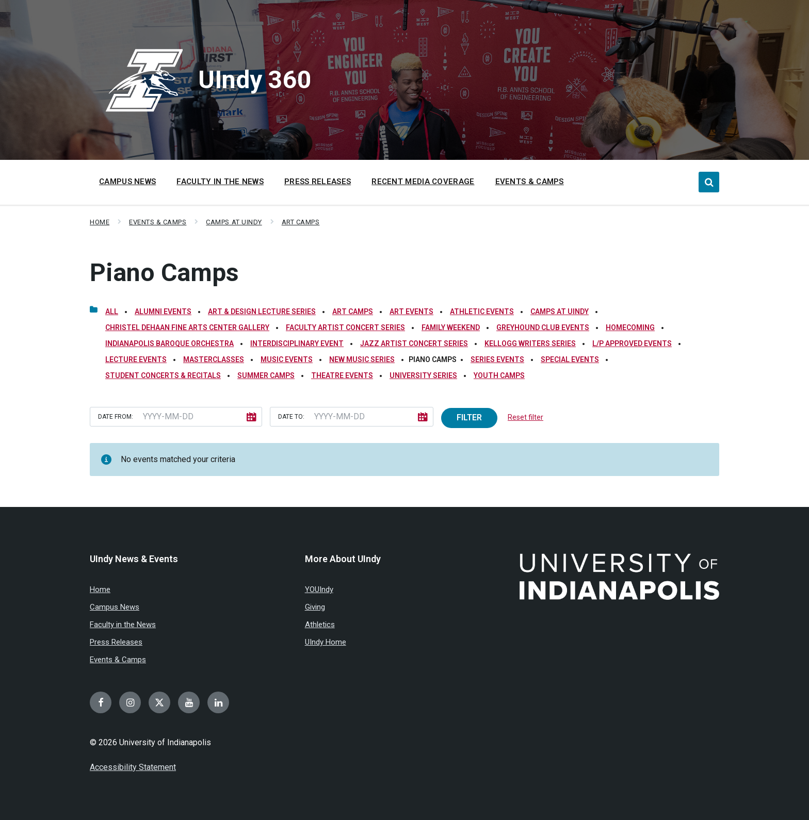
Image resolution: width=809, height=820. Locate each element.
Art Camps (301, 222)
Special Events (570, 359)
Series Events (497, 359)
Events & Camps (157, 222)
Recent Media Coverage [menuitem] (422, 181)
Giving (315, 607)
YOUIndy (319, 589)
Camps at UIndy (234, 222)
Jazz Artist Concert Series (414, 343)
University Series (423, 375)
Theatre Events (342, 375)
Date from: (115, 416)
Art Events (411, 311)
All (111, 311)
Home (99, 222)
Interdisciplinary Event (297, 343)
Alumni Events (163, 311)
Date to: (291, 416)
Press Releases (116, 642)
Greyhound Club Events (542, 327)
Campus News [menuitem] (127, 181)
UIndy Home (325, 642)
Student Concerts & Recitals (163, 375)
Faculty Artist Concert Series (345, 327)
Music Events (287, 359)
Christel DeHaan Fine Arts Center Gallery (187, 327)
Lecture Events (136, 359)
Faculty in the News (123, 624)
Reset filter (525, 417)
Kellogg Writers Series (530, 343)
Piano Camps (164, 272)
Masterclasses (213, 359)
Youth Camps (499, 375)
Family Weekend (451, 327)
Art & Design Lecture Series (262, 311)
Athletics (320, 624)
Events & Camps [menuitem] (529, 181)
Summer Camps (266, 375)
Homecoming (630, 327)
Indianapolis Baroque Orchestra (169, 343)
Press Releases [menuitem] (317, 181)
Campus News (114, 607)
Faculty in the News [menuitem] (220, 181)
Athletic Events (482, 311)
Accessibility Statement (133, 767)
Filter (469, 417)
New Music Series (362, 359)
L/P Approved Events (632, 343)
